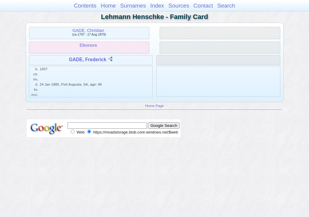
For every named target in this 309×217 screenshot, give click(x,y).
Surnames (133, 5)
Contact (203, 5)
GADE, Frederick (87, 59)
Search (226, 5)
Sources (178, 5)
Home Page (154, 106)
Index (157, 5)
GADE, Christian (88, 30)
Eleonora (88, 45)
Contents (85, 5)
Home (108, 5)
